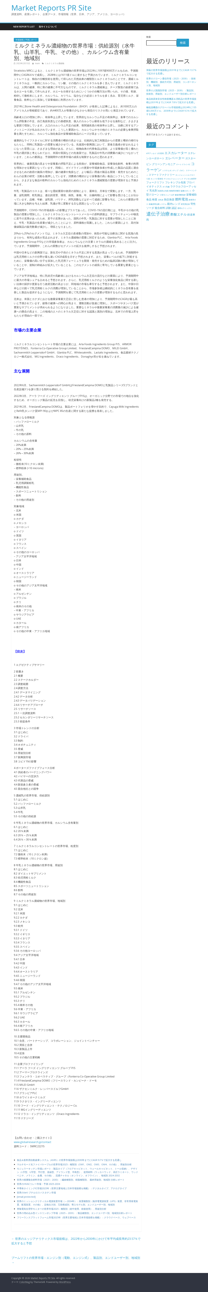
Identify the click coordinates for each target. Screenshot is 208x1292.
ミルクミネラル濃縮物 (54, 63)
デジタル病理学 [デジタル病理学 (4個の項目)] (190, 179)
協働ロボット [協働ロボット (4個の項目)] (186, 191)
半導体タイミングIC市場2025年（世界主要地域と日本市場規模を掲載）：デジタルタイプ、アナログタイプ (72, 1188)
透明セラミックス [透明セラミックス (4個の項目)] (184, 208)
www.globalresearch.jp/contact (32, 1142)
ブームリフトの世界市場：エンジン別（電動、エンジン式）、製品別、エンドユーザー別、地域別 (75, 1260)
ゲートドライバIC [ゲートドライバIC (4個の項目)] (183, 164)
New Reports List (24, 26)
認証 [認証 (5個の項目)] (174, 208)
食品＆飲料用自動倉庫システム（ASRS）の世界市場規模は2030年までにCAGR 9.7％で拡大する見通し (69, 1160)
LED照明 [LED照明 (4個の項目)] (160, 153)
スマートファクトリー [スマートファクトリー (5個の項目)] (162, 174)
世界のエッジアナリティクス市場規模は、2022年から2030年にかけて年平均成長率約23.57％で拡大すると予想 (76, 1241)
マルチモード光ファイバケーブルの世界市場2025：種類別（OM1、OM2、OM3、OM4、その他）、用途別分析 (74, 1164)
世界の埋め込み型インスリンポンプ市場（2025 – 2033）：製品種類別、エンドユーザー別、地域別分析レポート (74, 1213)
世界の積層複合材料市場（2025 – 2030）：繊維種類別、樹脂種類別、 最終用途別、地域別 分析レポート (70, 1179)
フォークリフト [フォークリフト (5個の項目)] (155, 182)
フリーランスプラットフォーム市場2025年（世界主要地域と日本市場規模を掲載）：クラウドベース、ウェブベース (76, 1217)
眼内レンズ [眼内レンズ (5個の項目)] (173, 204)
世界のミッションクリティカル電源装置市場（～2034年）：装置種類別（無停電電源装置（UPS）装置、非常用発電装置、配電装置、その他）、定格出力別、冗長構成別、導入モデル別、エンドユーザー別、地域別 (77, 1203)
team (37, 63)
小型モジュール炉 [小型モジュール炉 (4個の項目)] (167, 195)
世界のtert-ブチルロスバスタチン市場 (36, 1192)
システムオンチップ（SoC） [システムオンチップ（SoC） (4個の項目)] (173, 170)
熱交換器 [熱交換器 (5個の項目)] (169, 199)
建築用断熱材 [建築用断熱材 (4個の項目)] (180, 195)
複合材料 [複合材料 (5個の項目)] (160, 208)
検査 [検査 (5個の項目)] (154, 199)
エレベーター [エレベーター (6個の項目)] (175, 158)
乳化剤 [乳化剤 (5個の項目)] (153, 190)
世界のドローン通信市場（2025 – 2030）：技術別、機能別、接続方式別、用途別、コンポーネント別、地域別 (171, 82)
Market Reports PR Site (51, 8)
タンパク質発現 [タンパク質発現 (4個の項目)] (156, 179)
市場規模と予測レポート (26, 39)
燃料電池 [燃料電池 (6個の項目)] (181, 199)
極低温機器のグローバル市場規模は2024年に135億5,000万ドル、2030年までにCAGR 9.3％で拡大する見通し (171, 111)
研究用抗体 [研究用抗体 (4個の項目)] (185, 204)
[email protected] (26, 1196)
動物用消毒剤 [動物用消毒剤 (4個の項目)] (174, 191)
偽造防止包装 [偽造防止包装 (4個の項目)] (163, 191)
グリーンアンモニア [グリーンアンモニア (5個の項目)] (164, 164)
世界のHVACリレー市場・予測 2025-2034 (38, 1183)
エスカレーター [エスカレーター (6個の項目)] (175, 153)
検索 (148, 36)
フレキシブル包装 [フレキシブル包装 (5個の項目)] (175, 182)
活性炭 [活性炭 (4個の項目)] (160, 200)
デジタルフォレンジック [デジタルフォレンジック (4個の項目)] (173, 179)
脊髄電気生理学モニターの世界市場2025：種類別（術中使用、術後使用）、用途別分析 (61, 1208)
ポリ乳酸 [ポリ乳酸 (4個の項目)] (166, 187)
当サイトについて (48, 26)
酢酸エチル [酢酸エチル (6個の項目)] (178, 214)
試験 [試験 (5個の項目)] (168, 208)
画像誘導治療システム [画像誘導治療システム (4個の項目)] (158, 204)
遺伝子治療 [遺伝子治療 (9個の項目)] (158, 213)
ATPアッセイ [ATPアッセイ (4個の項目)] (151, 153)
